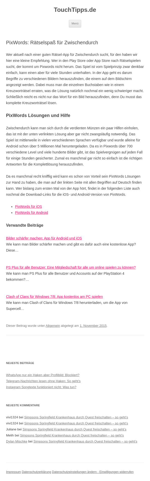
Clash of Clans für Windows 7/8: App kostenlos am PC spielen (54, 297)
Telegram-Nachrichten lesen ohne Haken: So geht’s (43, 381)
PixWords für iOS (28, 207)
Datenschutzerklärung (36, 472)
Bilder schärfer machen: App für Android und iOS (44, 238)
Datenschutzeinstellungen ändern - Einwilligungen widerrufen (93, 472)
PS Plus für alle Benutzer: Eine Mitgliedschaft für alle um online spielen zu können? (71, 267)
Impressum (13, 472)
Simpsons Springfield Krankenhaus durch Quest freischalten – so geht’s (76, 417)
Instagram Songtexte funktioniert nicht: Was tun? (41, 387)
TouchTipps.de (75, 9)
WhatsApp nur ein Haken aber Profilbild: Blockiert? (42, 375)
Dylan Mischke (16, 441)
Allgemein (53, 326)
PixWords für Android (31, 213)
